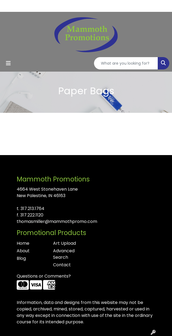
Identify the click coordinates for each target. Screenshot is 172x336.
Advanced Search (64, 254)
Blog (21, 258)
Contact (62, 265)
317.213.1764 (32, 208)
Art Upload (64, 243)
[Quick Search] (126, 63)
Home (23, 243)
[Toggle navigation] (8, 63)
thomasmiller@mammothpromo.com (57, 221)
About (23, 251)
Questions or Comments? (44, 276)
